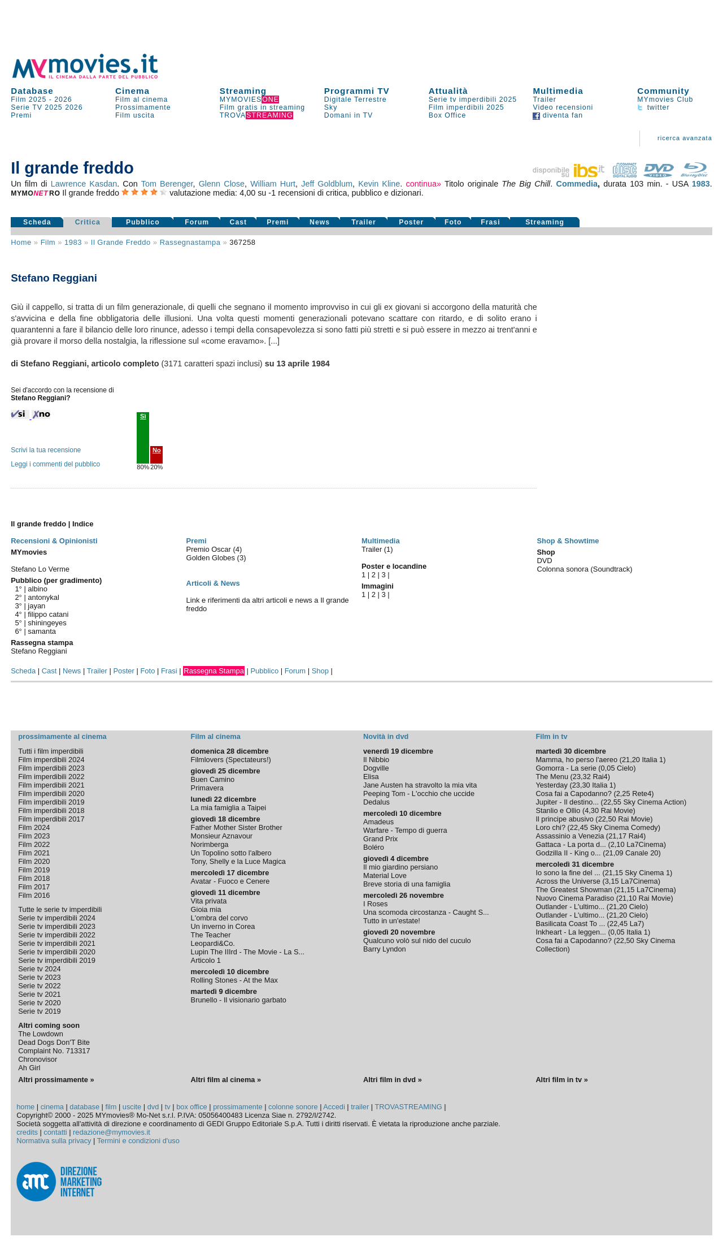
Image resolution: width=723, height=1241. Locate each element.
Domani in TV (348, 115)
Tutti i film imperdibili (50, 751)
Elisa (371, 776)
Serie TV (26, 107)
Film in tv (551, 736)
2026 (63, 99)
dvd (153, 1106)
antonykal (43, 597)
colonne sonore (293, 1106)
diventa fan (558, 115)
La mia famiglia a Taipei (229, 807)
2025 (53, 107)
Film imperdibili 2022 (51, 776)
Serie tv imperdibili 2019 (56, 960)
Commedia (577, 183)
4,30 (592, 810)
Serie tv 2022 (39, 985)
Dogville (376, 768)
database (84, 1106)
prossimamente (237, 1106)
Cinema (132, 91)
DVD (544, 560)
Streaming (243, 91)
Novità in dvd (385, 736)
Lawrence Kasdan (84, 183)
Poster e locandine (394, 566)
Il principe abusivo (564, 819)
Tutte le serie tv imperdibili (60, 909)
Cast (238, 222)
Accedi (334, 1106)
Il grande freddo (121, 242)
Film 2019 (34, 870)
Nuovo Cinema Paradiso (574, 898)
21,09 (614, 853)
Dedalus (376, 802)
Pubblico (143, 222)
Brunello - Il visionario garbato (238, 1000)
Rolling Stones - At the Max (234, 980)
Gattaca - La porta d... (570, 844)
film (48, 242)
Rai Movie (617, 810)
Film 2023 (34, 836)
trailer (360, 1106)
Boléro (373, 847)
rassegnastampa (190, 242)
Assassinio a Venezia (569, 836)
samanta (42, 631)
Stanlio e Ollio (557, 810)
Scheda (37, 222)
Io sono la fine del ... (567, 872)
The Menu (551, 776)
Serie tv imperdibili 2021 (56, 943)
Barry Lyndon (384, 949)
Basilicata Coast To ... (570, 923)
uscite (132, 1106)
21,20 (631, 759)
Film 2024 (34, 827)
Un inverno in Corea (223, 926)
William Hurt (272, 183)
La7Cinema (644, 844)
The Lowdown (40, 1034)
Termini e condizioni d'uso (138, 1140)
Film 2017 (34, 887)
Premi (21, 115)
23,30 (581, 785)
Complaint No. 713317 (54, 1051)
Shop (320, 671)
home (25, 1106)
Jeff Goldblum (326, 183)
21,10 (628, 898)
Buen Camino (213, 779)
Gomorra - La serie (565, 768)
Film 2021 (34, 853)
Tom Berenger (167, 183)
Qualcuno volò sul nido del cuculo (417, 940)
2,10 (618, 844)
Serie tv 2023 (39, 977)
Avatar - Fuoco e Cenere (230, 881)
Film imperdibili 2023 (51, 768)
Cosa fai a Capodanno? (573, 793)
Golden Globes (211, 558)
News (320, 222)
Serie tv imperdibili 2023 (56, 926)
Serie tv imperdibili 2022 (56, 935)
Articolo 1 (206, 960)
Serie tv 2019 (39, 1011)
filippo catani (48, 614)
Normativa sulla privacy (53, 1140)
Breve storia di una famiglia (406, 884)
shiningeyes (47, 623)
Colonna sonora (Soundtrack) (584, 569)
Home (21, 242)
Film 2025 (28, 99)
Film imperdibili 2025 (466, 107)
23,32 (582, 776)
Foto (453, 222)
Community (663, 91)
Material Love (385, 875)
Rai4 (600, 776)
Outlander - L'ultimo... (569, 906)
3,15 (612, 881)
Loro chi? (550, 827)
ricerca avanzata (684, 138)
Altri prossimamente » (56, 1079)
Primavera (207, 788)
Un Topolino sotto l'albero (231, 853)
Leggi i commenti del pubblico (55, 464)
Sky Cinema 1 (647, 872)
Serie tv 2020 (39, 1002)
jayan (36, 606)
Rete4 (641, 793)
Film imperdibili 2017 (51, 819)
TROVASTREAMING (408, 1106)
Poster (411, 222)
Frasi (490, 222)
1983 (701, 183)
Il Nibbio (376, 759)
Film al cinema (141, 99)
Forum (197, 222)
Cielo (625, 768)
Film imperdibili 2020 (51, 793)
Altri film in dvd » (392, 1079)
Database (32, 91)
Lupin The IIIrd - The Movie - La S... (248, 952)
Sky (331, 107)
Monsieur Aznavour (222, 836)
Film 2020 (34, 861)
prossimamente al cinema (62, 736)
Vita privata (209, 901)
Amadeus (378, 822)
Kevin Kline (379, 183)
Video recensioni (563, 107)
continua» (423, 183)
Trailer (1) (377, 549)
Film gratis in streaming (262, 107)
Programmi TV (357, 91)
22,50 (607, 819)
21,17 (617, 836)
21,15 (614, 872)
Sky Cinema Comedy (623, 827)
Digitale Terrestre (355, 99)
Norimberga (210, 844)
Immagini (378, 586)
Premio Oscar (209, 549)
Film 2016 (34, 895)
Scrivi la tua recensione (46, 450)
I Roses (375, 904)
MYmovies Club (665, 99)
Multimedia (558, 91)
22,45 (579, 827)
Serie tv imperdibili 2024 (56, 918)
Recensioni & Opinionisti (54, 541)
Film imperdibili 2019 (51, 802)
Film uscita (135, 115)
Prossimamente (143, 107)
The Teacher (211, 935)
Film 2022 (34, 844)
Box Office (448, 115)
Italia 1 (653, 759)
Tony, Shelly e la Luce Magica (238, 861)
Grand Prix (380, 838)
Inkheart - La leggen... (570, 932)
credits (27, 1132)
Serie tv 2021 (39, 994)
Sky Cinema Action (653, 802)
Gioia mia (206, 909)
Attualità (448, 91)
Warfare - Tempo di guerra (405, 830)
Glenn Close (222, 183)
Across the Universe (567, 881)
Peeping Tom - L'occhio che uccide (418, 793)
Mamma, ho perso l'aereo (576, 759)
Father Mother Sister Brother (236, 827)
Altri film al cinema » (226, 1079)
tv (168, 1106)
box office (191, 1106)
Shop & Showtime (568, 541)
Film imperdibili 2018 (51, 810)
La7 (636, 923)
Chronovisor (37, 1059)
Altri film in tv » (561, 1079)
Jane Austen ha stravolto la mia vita (420, 785)
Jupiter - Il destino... (567, 802)
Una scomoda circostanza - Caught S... (426, 912)
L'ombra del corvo (219, 918)
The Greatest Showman (573, 889)
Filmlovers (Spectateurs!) (231, 759)
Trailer (544, 99)
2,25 (623, 793)
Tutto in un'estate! (391, 920)
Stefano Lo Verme (40, 569)
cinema (52, 1106)
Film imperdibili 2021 (51, 785)
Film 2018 (34, 878)
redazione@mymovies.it (111, 1132)
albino (37, 589)
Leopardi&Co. (213, 943)
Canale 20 (641, 853)
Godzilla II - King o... (567, 853)
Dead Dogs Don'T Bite (54, 1042)
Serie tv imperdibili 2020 (56, 952)
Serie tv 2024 (39, 969)
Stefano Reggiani (39, 651)
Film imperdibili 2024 (51, 759)
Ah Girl (29, 1067)
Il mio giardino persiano (400, 867)
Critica (88, 222)
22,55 (612, 802)
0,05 (608, 768)
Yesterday (551, 785)
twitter (653, 107)
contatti (55, 1132)
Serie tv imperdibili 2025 (473, 99)
